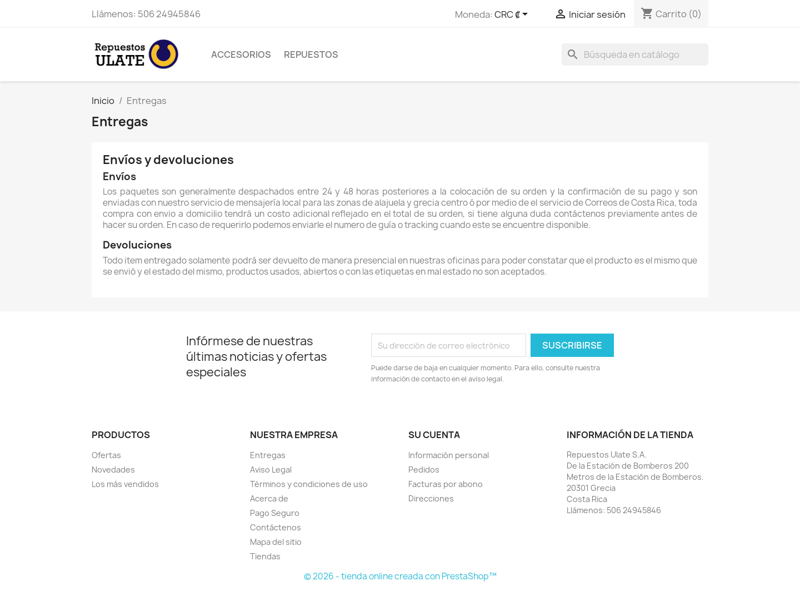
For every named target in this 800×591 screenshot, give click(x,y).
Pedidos (423, 469)
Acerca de (269, 498)
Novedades (113, 469)
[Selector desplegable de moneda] (513, 15)
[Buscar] (635, 54)
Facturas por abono (445, 484)
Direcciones (431, 498)
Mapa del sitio (276, 542)
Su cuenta (434, 435)
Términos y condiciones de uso (309, 484)
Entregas (268, 455)
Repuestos (311, 54)
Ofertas (106, 455)
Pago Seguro (274, 513)
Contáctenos (275, 527)
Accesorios (241, 54)
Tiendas (265, 556)
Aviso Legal (271, 469)
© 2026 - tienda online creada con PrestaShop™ (400, 576)
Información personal (448, 455)
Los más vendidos (125, 484)
